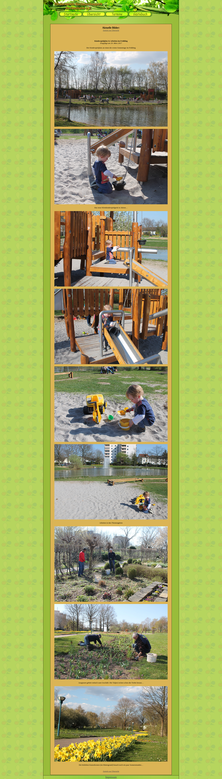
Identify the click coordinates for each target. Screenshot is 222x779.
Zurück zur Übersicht (111, 30)
